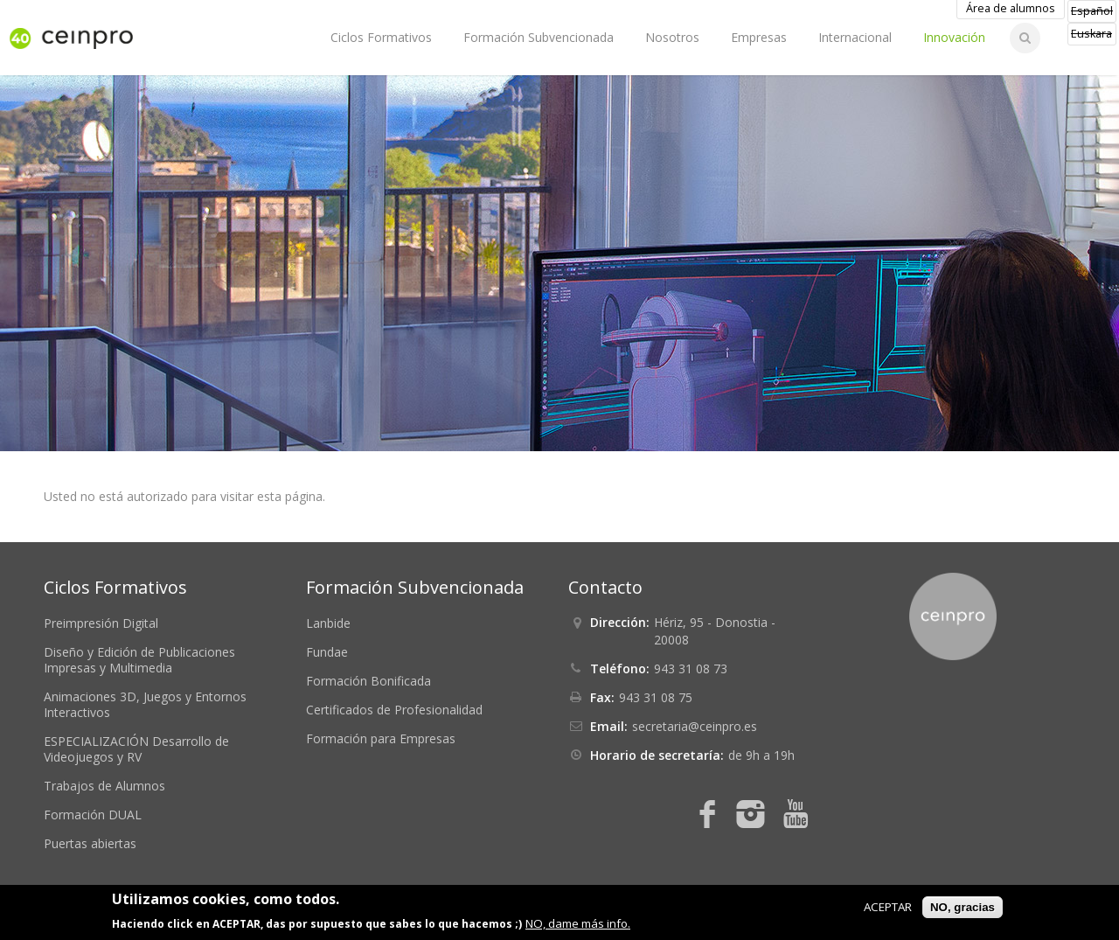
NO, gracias (962, 907)
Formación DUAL (93, 814)
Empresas (759, 37)
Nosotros (672, 37)
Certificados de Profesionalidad (394, 709)
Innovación (954, 37)
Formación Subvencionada (538, 37)
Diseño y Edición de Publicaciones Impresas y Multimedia (139, 660)
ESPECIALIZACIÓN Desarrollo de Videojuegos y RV (136, 749)
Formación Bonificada (368, 680)
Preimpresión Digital (101, 623)
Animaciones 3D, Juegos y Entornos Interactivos (145, 704)
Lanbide (328, 623)
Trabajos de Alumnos (104, 785)
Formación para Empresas (380, 738)
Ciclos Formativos (381, 37)
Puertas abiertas (90, 843)
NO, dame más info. (577, 923)
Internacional (855, 37)
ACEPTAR (888, 907)
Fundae (327, 652)
